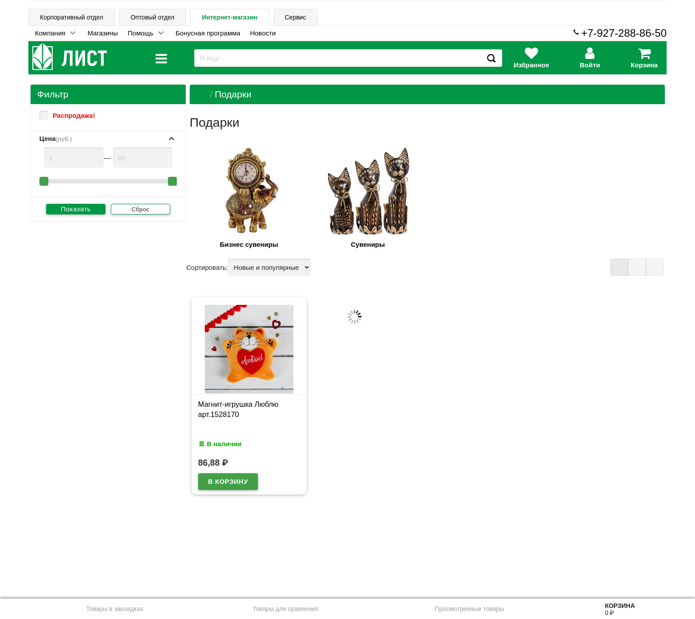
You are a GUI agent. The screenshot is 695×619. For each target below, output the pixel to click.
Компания (50, 33)
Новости (263, 33)
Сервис (295, 17)
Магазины (102, 33)
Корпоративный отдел (71, 17)
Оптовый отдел (153, 17)
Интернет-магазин (229, 17)
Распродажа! (67, 115)
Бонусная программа (208, 33)
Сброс (141, 209)
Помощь (140, 33)
